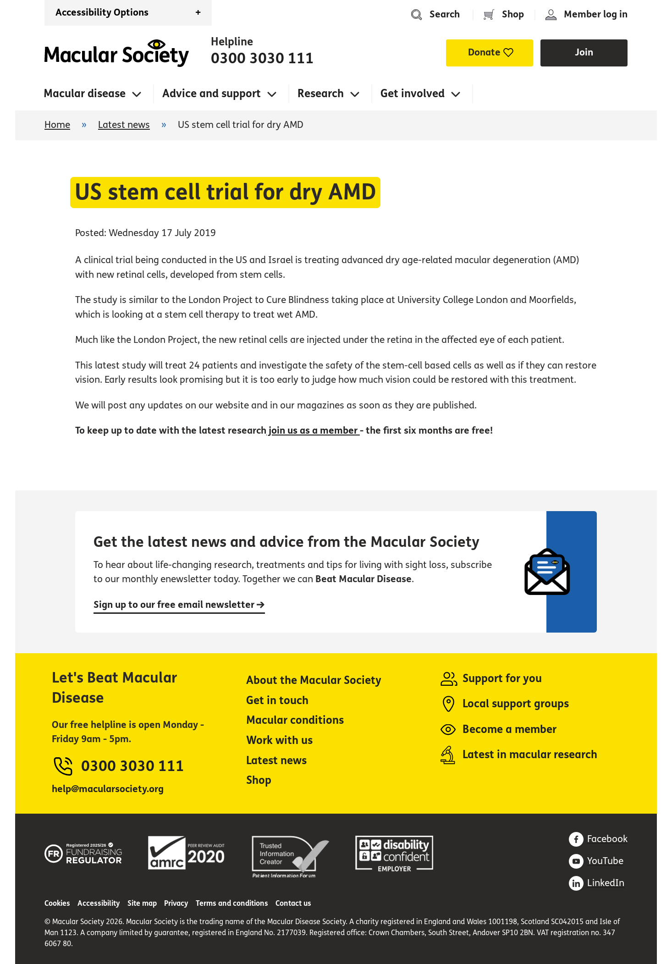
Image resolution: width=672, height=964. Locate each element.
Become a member (509, 729)
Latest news (124, 125)
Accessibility (98, 903)
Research (320, 93)
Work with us (279, 740)
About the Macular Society (313, 680)
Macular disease (85, 93)
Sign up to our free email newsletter (179, 605)
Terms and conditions (232, 903)
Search (445, 14)
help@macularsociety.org (108, 789)
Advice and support (211, 93)
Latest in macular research (530, 754)
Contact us (293, 903)
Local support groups (516, 704)
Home (116, 53)
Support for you (502, 678)
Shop (513, 14)
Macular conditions (295, 720)
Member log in (596, 14)
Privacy (176, 903)
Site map (142, 903)
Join (584, 52)
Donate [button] (484, 52)
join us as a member (313, 430)
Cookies (57, 903)
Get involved (412, 93)
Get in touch (277, 700)
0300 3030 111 (262, 58)
